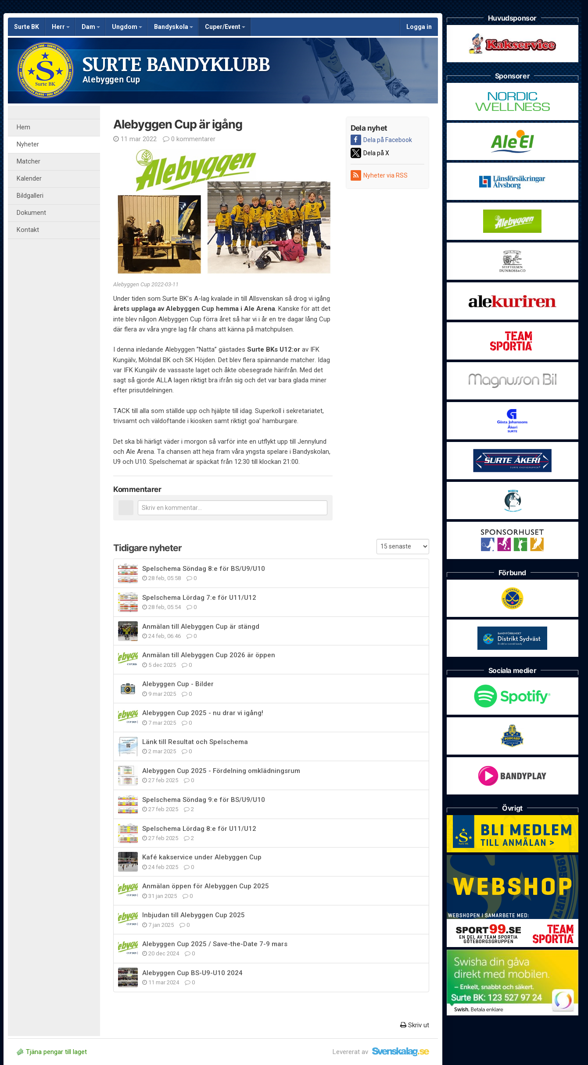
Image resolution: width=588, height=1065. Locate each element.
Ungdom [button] (127, 26)
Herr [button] (61, 26)
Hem (23, 127)
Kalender (29, 178)
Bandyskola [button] (173, 26)
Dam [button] (91, 26)
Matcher (28, 161)
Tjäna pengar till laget (52, 1052)
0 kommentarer (189, 139)
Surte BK (26, 26)
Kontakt (28, 230)
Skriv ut (414, 1025)
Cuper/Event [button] (225, 26)
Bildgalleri (30, 195)
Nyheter (28, 144)
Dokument (31, 213)
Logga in (419, 26)
